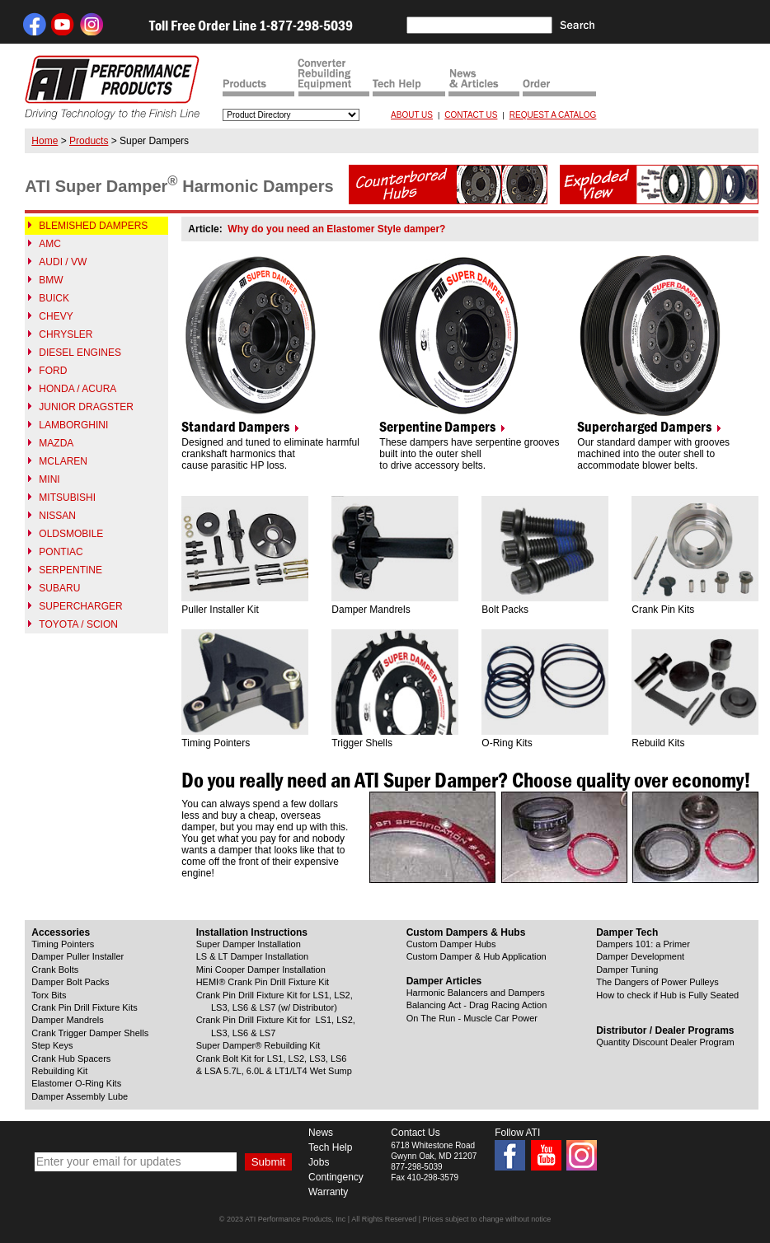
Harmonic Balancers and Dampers (475, 993)
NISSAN (57, 515)
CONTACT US (470, 114)
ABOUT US (412, 114)
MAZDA (56, 443)
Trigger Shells (361, 743)
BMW (51, 280)
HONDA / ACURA (77, 389)
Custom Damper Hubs (451, 944)
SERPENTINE (70, 570)
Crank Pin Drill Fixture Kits (84, 1007)
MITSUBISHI (67, 497)
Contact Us (415, 1132)
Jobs (318, 1162)
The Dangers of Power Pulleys (657, 982)
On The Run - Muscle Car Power (472, 1018)
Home (44, 141)
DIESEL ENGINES (80, 352)
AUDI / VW (63, 262)
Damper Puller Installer (77, 956)
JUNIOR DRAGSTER (86, 407)
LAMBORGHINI (73, 425)
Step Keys (52, 1045)
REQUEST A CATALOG (553, 114)
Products (88, 141)
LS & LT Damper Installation (252, 956)
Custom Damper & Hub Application (476, 956)
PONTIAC (60, 552)
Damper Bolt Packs (70, 982)
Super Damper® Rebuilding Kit (258, 1045)
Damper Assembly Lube (79, 1096)
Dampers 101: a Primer (643, 944)
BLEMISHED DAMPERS (93, 225)
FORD (53, 370)
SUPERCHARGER (80, 606)
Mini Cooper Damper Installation (261, 969)
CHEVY (56, 316)
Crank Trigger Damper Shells (89, 1033)
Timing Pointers (215, 743)
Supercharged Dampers (644, 427)
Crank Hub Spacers (70, 1058)
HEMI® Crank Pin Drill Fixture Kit (263, 982)
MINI (49, 479)
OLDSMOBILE (71, 534)
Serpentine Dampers (437, 427)
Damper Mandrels (370, 609)
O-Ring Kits (506, 743)
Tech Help (330, 1147)
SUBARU (59, 588)
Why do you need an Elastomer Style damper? (336, 229)
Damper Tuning (627, 969)
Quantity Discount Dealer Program (665, 1042)
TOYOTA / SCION (78, 624)
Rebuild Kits (657, 743)
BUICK (54, 298)
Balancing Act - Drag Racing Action (476, 1005)
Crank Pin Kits (662, 609)
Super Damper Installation (248, 944)
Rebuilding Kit (59, 1071)
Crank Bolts (54, 969)
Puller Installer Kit (219, 609)
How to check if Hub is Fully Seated (667, 995)
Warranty (328, 1192)
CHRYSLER (65, 334)
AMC (50, 244)
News (320, 1132)
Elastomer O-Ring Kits (76, 1083)
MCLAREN (63, 461)
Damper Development (640, 956)
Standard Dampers (235, 427)
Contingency (336, 1177)
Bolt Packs (504, 609)
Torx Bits (48, 995)
